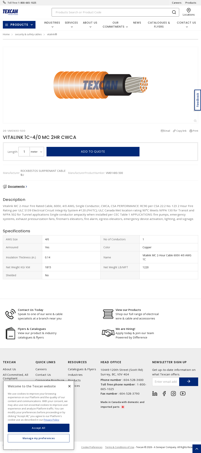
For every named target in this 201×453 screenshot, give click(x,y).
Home (6, 34)
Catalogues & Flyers (159, 25)
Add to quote (93, 151)
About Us (9, 369)
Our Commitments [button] (114, 25)
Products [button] (19, 25)
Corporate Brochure (49, 380)
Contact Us (43, 375)
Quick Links (45, 362)
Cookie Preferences (91, 447)
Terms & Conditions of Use (119, 447)
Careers (176, 2)
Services (74, 386)
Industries (75, 375)
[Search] (115, 12)
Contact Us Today (30, 310)
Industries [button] (52, 23)
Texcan (9, 362)
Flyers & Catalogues (32, 329)
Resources (77, 362)
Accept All (38, 428)
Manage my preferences (39, 438)
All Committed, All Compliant (15, 376)
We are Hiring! (125, 329)
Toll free (12, 2)
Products (190, 2)
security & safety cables (28, 34)
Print (195, 130)
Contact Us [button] (186, 23)
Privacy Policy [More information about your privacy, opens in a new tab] (51, 419)
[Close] (69, 386)
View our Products (128, 310)
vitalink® (52, 34)
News (137, 23)
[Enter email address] (165, 381)
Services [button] (71, 23)
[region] (38, 415)
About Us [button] (90, 23)
